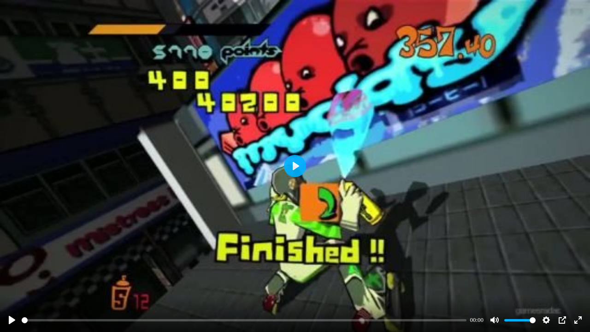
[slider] (244, 320)
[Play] (12, 320)
